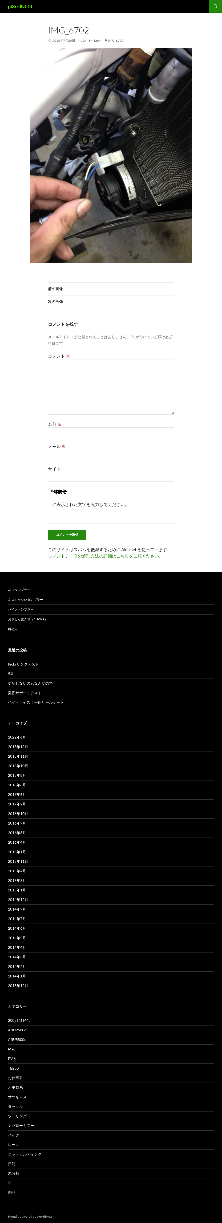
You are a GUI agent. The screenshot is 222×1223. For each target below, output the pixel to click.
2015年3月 (17, 880)
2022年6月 (17, 737)
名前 (55, 424)
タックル (15, 1106)
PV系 (12, 1058)
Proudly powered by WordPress (30, 1216)
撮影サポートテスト (25, 692)
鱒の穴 (13, 629)
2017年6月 (17, 794)
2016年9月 (17, 823)
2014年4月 (17, 947)
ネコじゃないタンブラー (25, 600)
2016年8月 (17, 832)
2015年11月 (18, 861)
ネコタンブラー (19, 590)
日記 (11, 1163)
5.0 (10, 673)
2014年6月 (17, 928)
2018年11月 (18, 756)
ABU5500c (17, 1039)
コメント (59, 355)
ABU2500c (17, 1030)
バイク (13, 1135)
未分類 (13, 1173)
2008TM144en (20, 1020)
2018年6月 (17, 785)
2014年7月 (17, 918)
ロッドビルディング (25, 1154)
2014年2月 (17, 966)
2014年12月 (18, 899)
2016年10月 (18, 813)
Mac (11, 1049)
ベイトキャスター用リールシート (36, 702)
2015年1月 (17, 890)
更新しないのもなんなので (30, 683)
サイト (54, 468)
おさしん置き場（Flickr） (28, 619)
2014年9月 (17, 909)
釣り (11, 1192)
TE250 (13, 1068)
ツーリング (17, 1116)
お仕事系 (15, 1077)
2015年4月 (17, 871)
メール (57, 446)
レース (13, 1144)
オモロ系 (15, 1087)
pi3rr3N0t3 (20, 6)
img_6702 (115, 40)
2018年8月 (17, 775)
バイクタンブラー (21, 609)
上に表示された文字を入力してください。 (88, 504)
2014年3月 (17, 957)
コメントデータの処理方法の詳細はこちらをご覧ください (103, 555)
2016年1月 (17, 851)
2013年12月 (18, 985)
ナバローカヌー (21, 1125)
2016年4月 (17, 842)
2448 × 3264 (92, 40)
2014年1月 (17, 976)
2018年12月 (18, 746)
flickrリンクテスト (23, 664)
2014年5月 (17, 938)
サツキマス (17, 1097)
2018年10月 (18, 765)
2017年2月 (17, 804)
